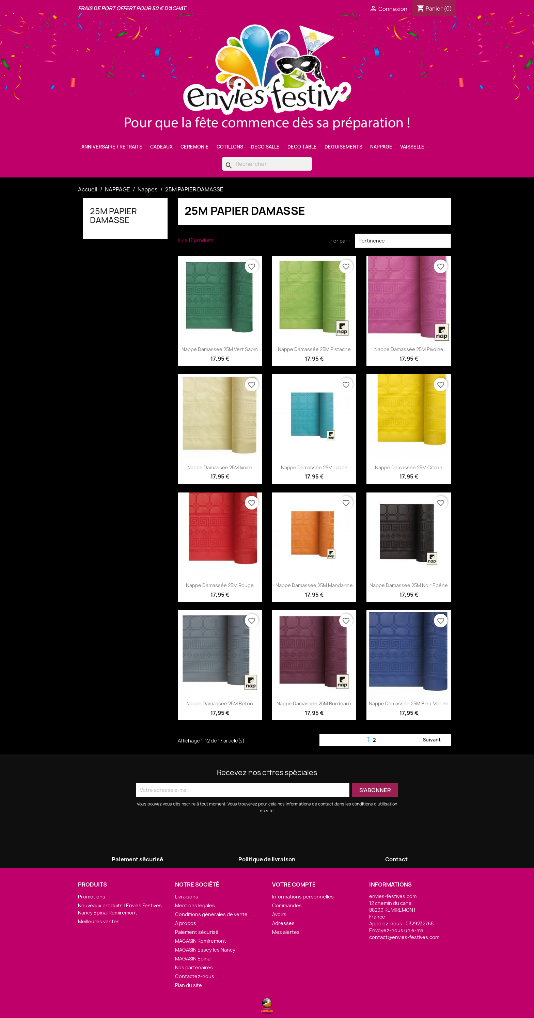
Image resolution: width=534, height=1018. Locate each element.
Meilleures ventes (99, 921)
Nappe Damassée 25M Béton (219, 703)
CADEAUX (161, 147)
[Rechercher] (267, 164)
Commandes (287, 905)
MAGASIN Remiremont (200, 941)
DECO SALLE (265, 147)
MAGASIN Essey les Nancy (205, 949)
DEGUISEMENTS (343, 147)
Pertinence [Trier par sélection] (403, 241)
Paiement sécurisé (197, 932)
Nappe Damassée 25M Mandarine (314, 585)
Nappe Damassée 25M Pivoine (408, 349)
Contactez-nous (194, 976)
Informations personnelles (303, 896)
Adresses (283, 923)
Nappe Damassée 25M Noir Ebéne (409, 585)
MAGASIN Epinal (193, 958)
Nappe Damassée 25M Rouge (220, 585)
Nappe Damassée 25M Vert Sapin (220, 349)
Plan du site (188, 985)
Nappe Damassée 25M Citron (408, 467)
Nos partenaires (194, 967)
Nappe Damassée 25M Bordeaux (314, 703)
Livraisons (186, 896)
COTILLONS (230, 147)
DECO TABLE (302, 147)
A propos (185, 923)
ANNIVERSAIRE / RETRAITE (111, 147)
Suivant (436, 740)
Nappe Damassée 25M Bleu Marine (409, 703)
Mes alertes (286, 932)
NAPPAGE (381, 147)
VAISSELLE (412, 147)
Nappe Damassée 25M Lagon (314, 467)
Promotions (91, 896)
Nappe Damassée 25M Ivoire (219, 467)
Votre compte (294, 884)
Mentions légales (195, 905)
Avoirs (279, 914)
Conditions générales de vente (211, 914)
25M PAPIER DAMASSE (113, 215)
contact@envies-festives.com (404, 937)
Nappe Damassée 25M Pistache (314, 349)
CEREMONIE (194, 147)
